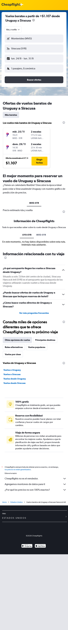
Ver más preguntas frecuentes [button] (34, 313)
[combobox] (13, 29)
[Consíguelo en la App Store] (40, 546)
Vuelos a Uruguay (12, 370)
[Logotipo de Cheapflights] (12, 4)
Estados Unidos (16, 502)
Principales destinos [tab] (45, 340)
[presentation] (33, 20)
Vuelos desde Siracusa (14, 383)
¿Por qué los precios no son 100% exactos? (35, 490)
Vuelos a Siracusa (12, 374)
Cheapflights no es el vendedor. (35, 478)
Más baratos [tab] (11, 115)
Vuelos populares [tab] (36, 347)
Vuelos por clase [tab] (13, 354)
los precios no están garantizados (18, 469)
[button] (34, 38)
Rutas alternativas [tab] (14, 347)
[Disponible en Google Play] (27, 546)
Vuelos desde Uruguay (14, 378)
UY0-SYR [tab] (26, 235)
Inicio (4, 502)
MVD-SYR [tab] (34, 203)
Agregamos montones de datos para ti (35, 484)
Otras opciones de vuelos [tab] (17, 340)
